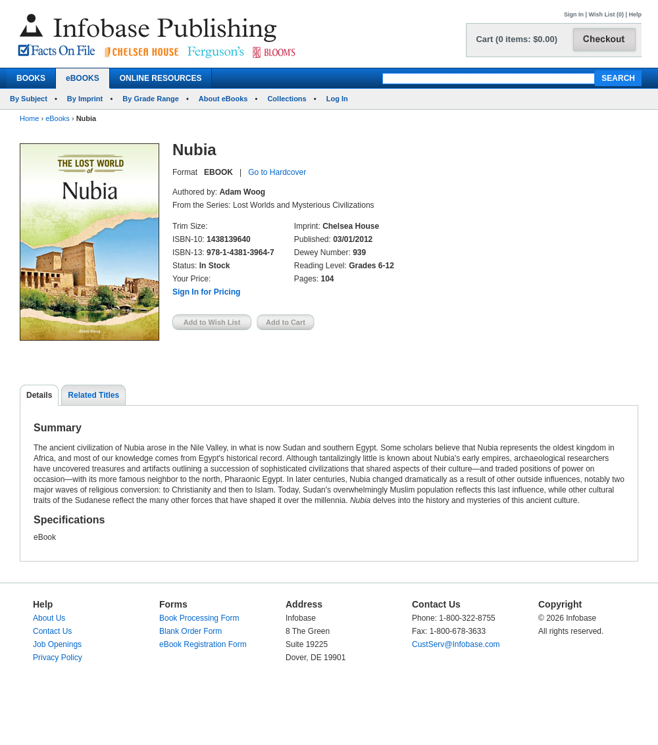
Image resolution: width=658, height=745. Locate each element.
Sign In (574, 14)
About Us (49, 618)
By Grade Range (150, 99)
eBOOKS (82, 78)
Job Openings (57, 644)
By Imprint (85, 99)
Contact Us (52, 631)
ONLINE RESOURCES (161, 78)
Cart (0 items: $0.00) (516, 39)
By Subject (28, 99)
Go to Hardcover (277, 172)
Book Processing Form (199, 618)
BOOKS (30, 78)
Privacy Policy (57, 657)
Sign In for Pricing (206, 292)
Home (29, 118)
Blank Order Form (190, 631)
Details (39, 395)
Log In (337, 99)
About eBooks (223, 99)
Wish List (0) (606, 14)
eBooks (57, 118)
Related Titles (93, 395)
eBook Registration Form (203, 644)
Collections (286, 99)
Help (635, 14)
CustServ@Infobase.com (456, 644)
